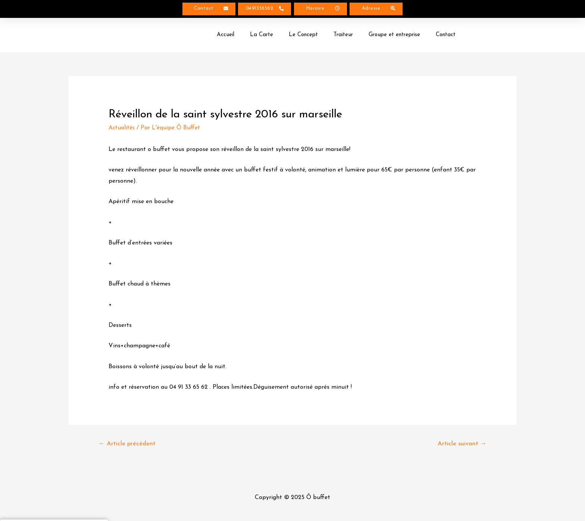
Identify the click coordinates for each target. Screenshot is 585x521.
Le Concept (303, 36)
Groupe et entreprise (394, 36)
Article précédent (127, 445)
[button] (208, 9)
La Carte (261, 36)
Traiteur (343, 36)
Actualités (122, 129)
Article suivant (461, 445)
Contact (446, 36)
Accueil (225, 36)
